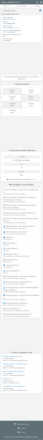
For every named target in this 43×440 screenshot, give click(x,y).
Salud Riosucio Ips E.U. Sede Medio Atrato (16, 364)
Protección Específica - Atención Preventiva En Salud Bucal (21, 297)
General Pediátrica (21, 249)
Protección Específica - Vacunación (21, 304)
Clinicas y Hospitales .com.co (10, 2)
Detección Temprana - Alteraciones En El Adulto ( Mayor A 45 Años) (21, 220)
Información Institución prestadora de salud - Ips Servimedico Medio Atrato (22, 77)
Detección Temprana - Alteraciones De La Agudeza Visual (21, 192)
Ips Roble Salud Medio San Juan (13, 356)
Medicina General (21, 260)
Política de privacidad (21, 424)
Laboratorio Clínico (21, 255)
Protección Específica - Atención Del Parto (21, 283)
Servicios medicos (21, 6)
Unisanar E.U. (8, 378)
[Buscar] (36, 2)
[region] (21, 59)
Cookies (21, 428)
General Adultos (21, 244)
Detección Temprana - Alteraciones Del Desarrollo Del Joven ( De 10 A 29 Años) (21, 207)
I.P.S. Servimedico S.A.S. (11, 28)
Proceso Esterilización (21, 272)
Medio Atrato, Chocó (8, 11)
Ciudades (36, 6)
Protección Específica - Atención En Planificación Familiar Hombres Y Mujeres (21, 290)
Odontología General (21, 266)
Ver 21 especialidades (10, 32)
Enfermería (21, 238)
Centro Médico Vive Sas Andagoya (13, 386)
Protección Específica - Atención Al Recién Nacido (21, 277)
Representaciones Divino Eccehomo (14, 371)
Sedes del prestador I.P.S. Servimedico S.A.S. (21, 179)
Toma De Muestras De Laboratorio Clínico (21, 315)
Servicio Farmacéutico (21, 309)
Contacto (21, 432)
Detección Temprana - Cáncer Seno (21, 233)
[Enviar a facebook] (40, 10)
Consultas (6, 6)
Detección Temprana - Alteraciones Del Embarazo (21, 214)
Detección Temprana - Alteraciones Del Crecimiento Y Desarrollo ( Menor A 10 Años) (21, 199)
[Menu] (40, 2)
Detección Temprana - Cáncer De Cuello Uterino (21, 227)
